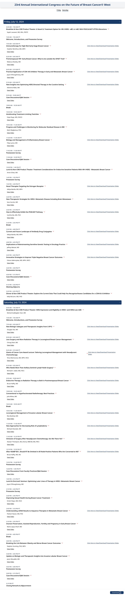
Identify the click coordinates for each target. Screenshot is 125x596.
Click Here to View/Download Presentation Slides (103, 46)
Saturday (65, 10)
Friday (59, 10)
